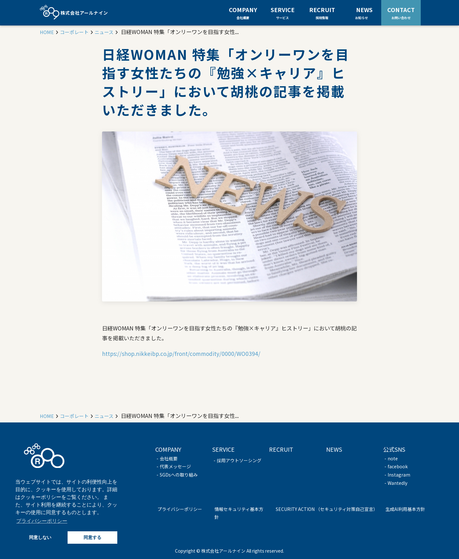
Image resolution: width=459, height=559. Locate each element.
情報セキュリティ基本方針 (239, 513)
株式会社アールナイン (74, 13)
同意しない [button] (40, 537)
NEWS (364, 12)
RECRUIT (322, 12)
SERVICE (283, 12)
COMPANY (243, 12)
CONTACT (401, 12)
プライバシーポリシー (179, 509)
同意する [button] (92, 537)
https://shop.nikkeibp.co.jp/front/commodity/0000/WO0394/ (181, 353)
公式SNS (394, 449)
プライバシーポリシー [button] (41, 521)
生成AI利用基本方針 (405, 509)
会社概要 (169, 458)
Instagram (399, 474)
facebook (398, 466)
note (393, 458)
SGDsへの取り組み (179, 474)
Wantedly (397, 483)
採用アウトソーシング (239, 460)
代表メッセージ (175, 466)
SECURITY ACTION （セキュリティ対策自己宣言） (327, 509)
